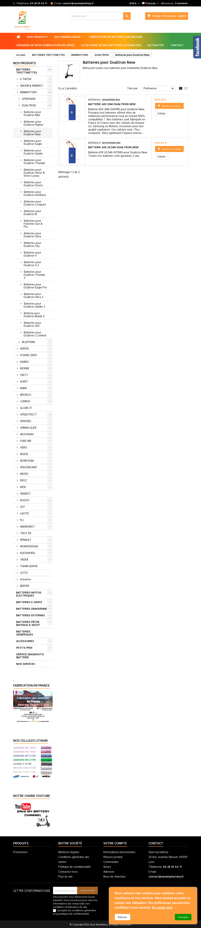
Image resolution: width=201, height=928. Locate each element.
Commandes (111, 861)
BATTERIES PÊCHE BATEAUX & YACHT (28, 623)
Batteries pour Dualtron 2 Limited (35, 334)
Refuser (122, 917)
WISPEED (25, 421)
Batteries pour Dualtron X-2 (32, 263)
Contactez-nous (68, 871)
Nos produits (37, 36)
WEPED (24, 348)
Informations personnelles (119, 852)
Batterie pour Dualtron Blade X (34, 315)
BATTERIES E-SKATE (29, 602)
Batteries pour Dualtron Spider (33, 152)
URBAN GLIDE (28, 427)
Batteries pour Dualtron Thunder (34, 161)
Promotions (20, 852)
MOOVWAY (27, 434)
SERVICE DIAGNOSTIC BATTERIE (30, 656)
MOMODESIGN (29, 546)
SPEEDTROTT (28, 414)
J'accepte (183, 917)
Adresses (109, 871)
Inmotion (25, 579)
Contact (177, 45)
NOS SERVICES (25, 663)
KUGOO (24, 500)
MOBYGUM (27, 460)
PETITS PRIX (24, 647)
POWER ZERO (28, 355)
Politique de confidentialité (74, 866)
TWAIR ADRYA (29, 566)
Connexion (181, 3)
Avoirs (107, 866)
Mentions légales (68, 852)
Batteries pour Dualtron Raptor (33, 123)
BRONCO (25, 394)
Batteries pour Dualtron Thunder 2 (34, 274)
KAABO (24, 361)
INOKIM (24, 368)
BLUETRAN (28, 342)
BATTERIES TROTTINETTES (26, 71)
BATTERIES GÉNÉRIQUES (24, 633)
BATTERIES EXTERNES (30, 615)
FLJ (22, 520)
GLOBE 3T (26, 407)
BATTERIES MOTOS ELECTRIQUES (28, 594)
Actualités (156, 45)
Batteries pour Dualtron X (32, 254)
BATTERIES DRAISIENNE (31, 608)
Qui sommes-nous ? (68, 36)
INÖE (23, 487)
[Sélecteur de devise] (135, 3)
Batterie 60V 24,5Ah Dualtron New (113, 147)
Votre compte (115, 843)
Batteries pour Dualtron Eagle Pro (35, 286)
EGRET (24, 381)
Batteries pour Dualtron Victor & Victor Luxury (34, 172)
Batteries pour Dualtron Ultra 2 (33, 295)
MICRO (24, 473)
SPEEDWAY (29, 98)
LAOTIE (24, 513)
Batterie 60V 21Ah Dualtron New (112, 104)
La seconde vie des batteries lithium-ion (111, 45)
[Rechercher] (101, 16)
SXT (22, 506)
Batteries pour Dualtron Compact (35, 203)
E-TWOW (25, 79)
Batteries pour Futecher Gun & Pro (33, 223)
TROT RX (25, 533)
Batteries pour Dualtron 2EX (32, 324)
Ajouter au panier (169, 105)
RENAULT (25, 539)
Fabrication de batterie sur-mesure (115, 36)
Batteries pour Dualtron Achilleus (35, 193)
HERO (23, 447)
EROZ (23, 480)
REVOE (24, 454)
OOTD (24, 572)
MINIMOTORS (28, 92)
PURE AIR (25, 440)
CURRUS (25, 401)
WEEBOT (25, 493)
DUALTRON (29, 105)
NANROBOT (27, 526)
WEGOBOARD (28, 467)
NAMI (23, 388)
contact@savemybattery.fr (78, 3)
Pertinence (159, 88)
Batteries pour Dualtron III (32, 212)
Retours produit (112, 856)
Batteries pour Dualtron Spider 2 (34, 305)
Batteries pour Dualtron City (32, 244)
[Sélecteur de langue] (151, 3)
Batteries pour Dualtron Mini (32, 113)
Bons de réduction (114, 876)
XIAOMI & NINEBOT (31, 85)
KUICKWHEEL (28, 553)
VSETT (24, 375)
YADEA (24, 559)
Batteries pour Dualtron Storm (33, 184)
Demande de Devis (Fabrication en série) (45, 45)
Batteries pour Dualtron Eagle (33, 142)
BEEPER (24, 585)
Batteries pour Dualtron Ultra (32, 235)
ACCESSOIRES (25, 641)
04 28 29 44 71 (38, 3)
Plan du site (65, 876)
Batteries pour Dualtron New (32, 133)
